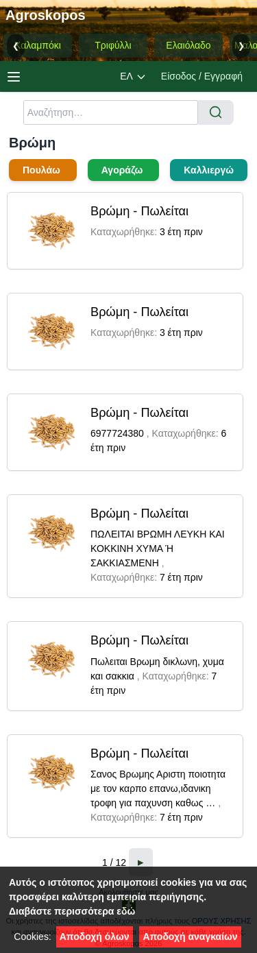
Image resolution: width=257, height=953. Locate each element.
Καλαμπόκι (37, 45)
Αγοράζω (123, 170)
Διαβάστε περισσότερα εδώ (72, 911)
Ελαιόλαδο (188, 45)
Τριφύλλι (113, 45)
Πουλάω (43, 170)
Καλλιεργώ (209, 170)
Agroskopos (45, 15)
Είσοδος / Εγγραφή (202, 76)
